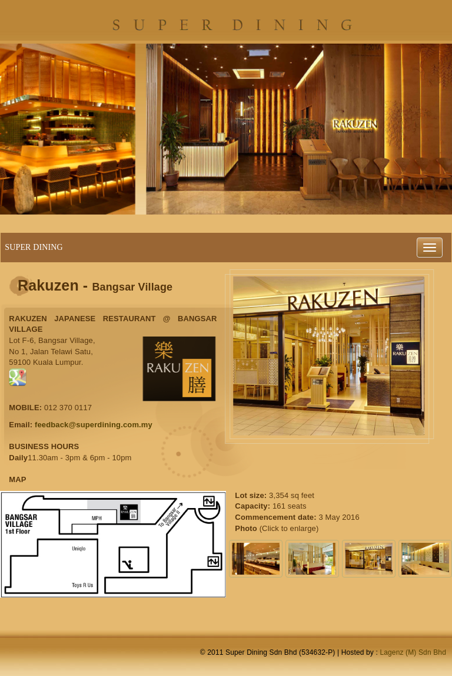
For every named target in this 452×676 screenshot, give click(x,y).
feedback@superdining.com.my (93, 424)
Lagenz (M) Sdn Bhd (413, 652)
